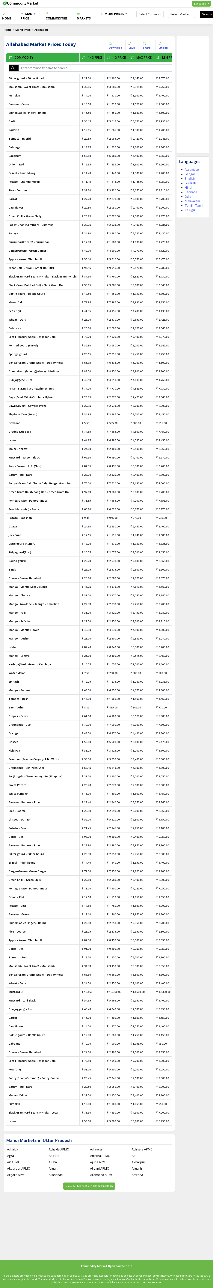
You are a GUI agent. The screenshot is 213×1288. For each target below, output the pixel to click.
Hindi (188, 187)
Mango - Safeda (19, 621)
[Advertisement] (193, 95)
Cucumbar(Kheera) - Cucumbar (29, 242)
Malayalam (192, 201)
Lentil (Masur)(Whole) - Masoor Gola (32, 337)
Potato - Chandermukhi (24, 181)
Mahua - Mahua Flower (24, 630)
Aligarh (137, 1168)
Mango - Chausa (19, 595)
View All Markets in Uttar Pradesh (89, 1186)
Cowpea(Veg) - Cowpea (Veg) (27, 406)
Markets (84, 16)
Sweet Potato (17, 785)
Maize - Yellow (18, 449)
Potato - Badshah (20, 518)
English (190, 179)
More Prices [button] (112, 14)
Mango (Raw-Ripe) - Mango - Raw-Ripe (34, 604)
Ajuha (53, 1162)
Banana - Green (19, 104)
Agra (10, 1156)
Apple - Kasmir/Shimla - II (25, 259)
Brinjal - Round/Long (22, 173)
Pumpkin (14, 95)
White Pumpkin (18, 793)
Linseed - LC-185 (19, 819)
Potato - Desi (17, 828)
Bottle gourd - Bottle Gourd (27, 293)
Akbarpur (138, 1162)
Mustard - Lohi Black (22, 1000)
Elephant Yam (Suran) (23, 414)
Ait (133, 1156)
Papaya (13, 233)
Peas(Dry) (15, 311)
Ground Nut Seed (20, 431)
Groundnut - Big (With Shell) (27, 768)
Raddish (14, 130)
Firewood (14, 423)
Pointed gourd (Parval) (23, 345)
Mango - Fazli (17, 612)
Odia (188, 196)
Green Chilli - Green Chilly (25, 216)
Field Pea (14, 750)
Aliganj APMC (99, 1168)
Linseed (13, 742)
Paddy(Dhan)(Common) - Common (31, 225)
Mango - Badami (20, 690)
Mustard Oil (16, 992)
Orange (13, 733)
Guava (13, 526)
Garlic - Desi (16, 836)
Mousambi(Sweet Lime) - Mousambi (32, 87)
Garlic (12, 121)
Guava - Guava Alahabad (25, 578)
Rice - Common (18, 190)
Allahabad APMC (101, 1175)
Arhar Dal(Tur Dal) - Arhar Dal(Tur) (31, 268)
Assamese (192, 170)
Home (6, 16)
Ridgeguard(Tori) (20, 552)
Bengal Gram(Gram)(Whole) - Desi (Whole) (36, 362)
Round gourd (17, 561)
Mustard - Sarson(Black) (24, 457)
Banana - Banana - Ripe (24, 802)
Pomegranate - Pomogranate (28, 500)
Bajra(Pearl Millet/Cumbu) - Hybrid (31, 397)
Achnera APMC (142, 1149)
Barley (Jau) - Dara (21, 474)
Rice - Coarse (17, 811)
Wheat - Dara (17, 319)
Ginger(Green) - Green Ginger (27, 250)
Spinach (14, 681)
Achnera (96, 1149)
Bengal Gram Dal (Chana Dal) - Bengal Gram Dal (40, 483)
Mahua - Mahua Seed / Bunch (28, 587)
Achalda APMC (59, 1149)
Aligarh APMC (16, 1175)
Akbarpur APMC (18, 1168)
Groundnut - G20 (20, 724)
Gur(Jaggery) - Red (21, 380)
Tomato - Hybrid (20, 138)
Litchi (12, 647)
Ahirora (54, 1156)
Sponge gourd (18, 354)
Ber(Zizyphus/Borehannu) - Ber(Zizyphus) (35, 776)
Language (200, 3)
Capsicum (15, 156)
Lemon (13, 440)
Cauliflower (16, 207)
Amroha (137, 1175)
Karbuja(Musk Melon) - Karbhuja (30, 664)
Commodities (56, 16)
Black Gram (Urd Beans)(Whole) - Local (33, 1112)
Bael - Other (17, 707)
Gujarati (190, 183)
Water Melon (17, 673)
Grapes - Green (18, 716)
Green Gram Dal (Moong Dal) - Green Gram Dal (39, 492)
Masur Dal (15, 302)
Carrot (13, 199)
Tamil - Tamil (194, 205)
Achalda (12, 1149)
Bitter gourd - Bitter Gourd (26, 78)
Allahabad (56, 1175)
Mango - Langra (19, 655)
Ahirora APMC (100, 1156)
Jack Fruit (15, 535)
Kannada (191, 192)
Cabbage (14, 147)
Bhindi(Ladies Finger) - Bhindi (27, 112)
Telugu (190, 210)
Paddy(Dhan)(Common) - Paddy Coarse (34, 1078)
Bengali (190, 174)
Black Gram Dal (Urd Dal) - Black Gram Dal (36, 285)
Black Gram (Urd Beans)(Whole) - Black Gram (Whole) (43, 276)
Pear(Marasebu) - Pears (24, 509)
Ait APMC (13, 1162)
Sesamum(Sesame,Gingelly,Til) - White (34, 759)
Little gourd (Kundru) (22, 543)
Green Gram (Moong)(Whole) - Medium (34, 371)
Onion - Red (16, 164)
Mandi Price (28, 16)
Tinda (12, 569)
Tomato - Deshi (19, 699)
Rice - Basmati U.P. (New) (25, 466)
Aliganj (53, 1168)
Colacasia (15, 328)
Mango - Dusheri (19, 638)
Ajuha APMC (98, 1162)
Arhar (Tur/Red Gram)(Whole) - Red (31, 388)
